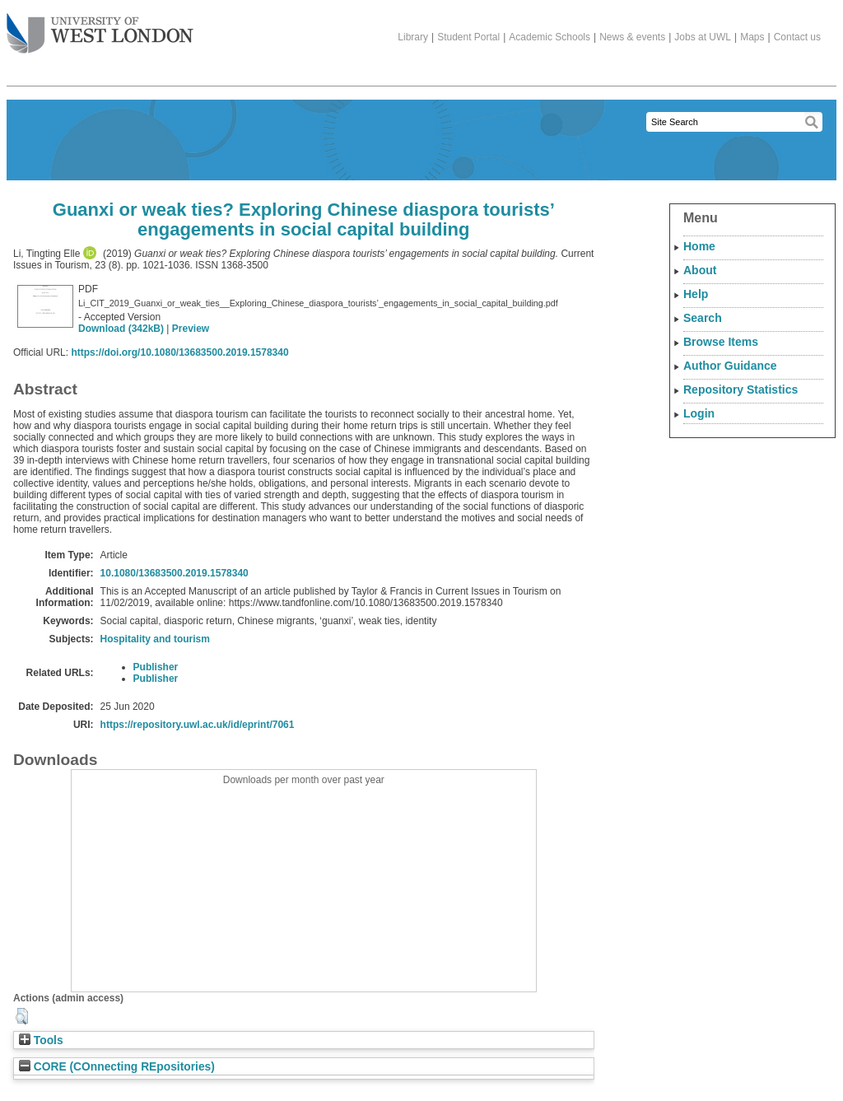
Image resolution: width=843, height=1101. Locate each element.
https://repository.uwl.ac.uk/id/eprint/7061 (197, 724)
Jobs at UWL (702, 37)
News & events (632, 37)
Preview (190, 328)
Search (702, 317)
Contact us (797, 37)
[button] (22, 1016)
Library (413, 37)
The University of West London (100, 27)
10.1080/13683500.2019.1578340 (174, 573)
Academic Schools (549, 37)
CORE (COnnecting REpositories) (117, 1067)
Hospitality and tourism (155, 639)
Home (699, 246)
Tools (41, 1040)
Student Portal (468, 37)
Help (695, 294)
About (699, 270)
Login (699, 413)
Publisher (156, 667)
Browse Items (720, 341)
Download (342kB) (121, 328)
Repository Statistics (740, 389)
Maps (752, 37)
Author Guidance (730, 365)
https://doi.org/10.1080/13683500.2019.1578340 (179, 352)
